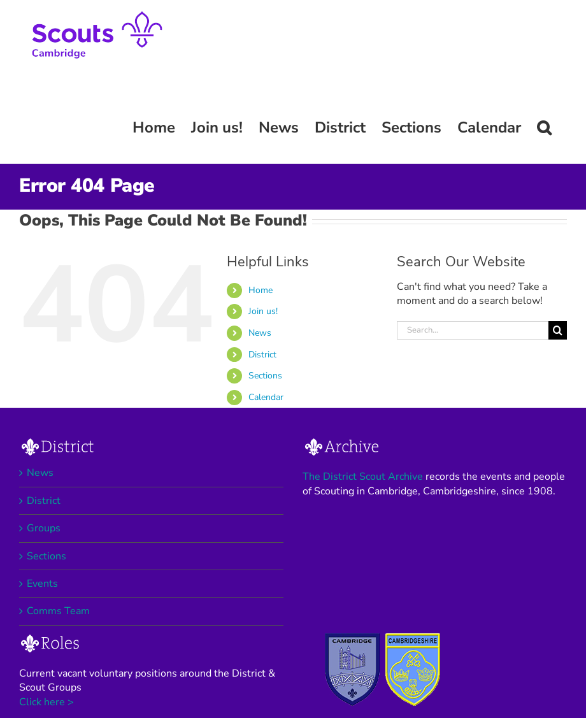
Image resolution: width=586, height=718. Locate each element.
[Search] (557, 330)
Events (42, 584)
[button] (544, 127)
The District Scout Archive (363, 477)
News (259, 333)
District (262, 354)
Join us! (263, 311)
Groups (44, 528)
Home (260, 290)
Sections (265, 376)
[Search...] (472, 330)
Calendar (265, 397)
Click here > (46, 702)
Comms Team (58, 611)
